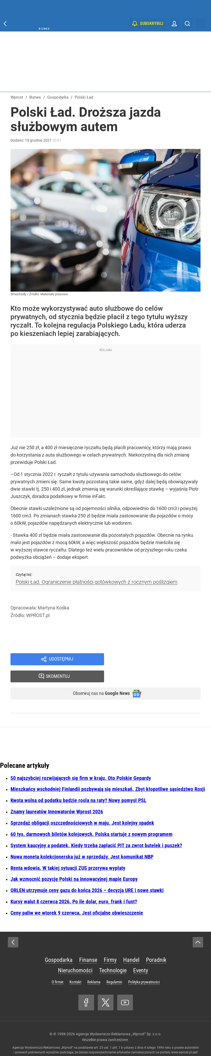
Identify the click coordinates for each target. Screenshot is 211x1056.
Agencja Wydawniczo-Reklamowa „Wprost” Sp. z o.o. (118, 1019)
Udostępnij (61, 660)
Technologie (113, 955)
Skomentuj (158, 660)
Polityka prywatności (144, 966)
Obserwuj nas (97, 678)
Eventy (140, 955)
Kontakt (75, 966)
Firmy (110, 944)
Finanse (88, 944)
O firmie (57, 966)
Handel (131, 944)
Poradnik (156, 944)
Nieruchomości (75, 955)
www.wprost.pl (181, 1037)
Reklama (93, 966)
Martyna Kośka (53, 607)
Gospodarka (59, 944)
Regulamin (114, 966)
